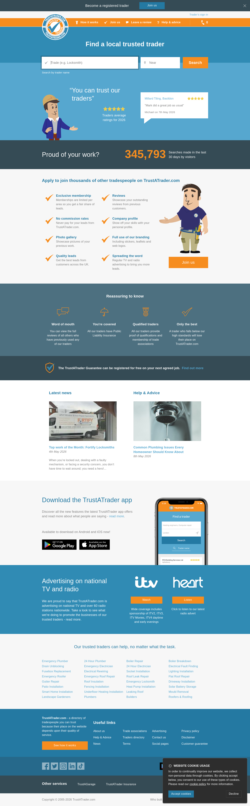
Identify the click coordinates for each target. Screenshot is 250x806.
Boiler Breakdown (180, 661)
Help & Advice (147, 393)
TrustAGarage (86, 784)
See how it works (65, 745)
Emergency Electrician (98, 666)
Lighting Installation (181, 671)
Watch (146, 599)
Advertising (159, 731)
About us (99, 731)
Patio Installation (52, 686)
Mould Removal (179, 691)
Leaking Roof (135, 691)
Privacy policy (190, 731)
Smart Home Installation (57, 691)
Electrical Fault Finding (183, 666)
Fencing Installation (96, 686)
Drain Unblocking (53, 666)
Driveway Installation (182, 681)
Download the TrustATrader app (87, 500)
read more (116, 516)
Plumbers (90, 696)
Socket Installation (138, 671)
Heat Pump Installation (141, 686)
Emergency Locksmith (140, 681)
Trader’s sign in (198, 14)
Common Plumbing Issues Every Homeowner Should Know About (159, 450)
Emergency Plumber (55, 661)
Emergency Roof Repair (99, 676)
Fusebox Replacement (56, 671)
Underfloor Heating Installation (103, 691)
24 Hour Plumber (95, 661)
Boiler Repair (134, 661)
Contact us (159, 737)
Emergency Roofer (54, 676)
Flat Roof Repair (179, 676)
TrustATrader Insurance (121, 784)
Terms (127, 743)
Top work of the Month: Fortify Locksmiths (82, 447)
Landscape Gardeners (56, 696)
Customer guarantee (195, 743)
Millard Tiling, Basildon (159, 98)
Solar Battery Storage (182, 686)
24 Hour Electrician (138, 666)
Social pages (160, 743)
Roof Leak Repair (137, 676)
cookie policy (198, 784)
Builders (131, 696)
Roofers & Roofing (180, 696)
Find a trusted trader (125, 44)
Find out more (193, 368)
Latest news (60, 393)
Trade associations (135, 731)
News (97, 743)
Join (152, 5)
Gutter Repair (50, 681)
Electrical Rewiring (96, 671)
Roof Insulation (94, 681)
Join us (188, 262)
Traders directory (134, 737)
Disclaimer (188, 737)
